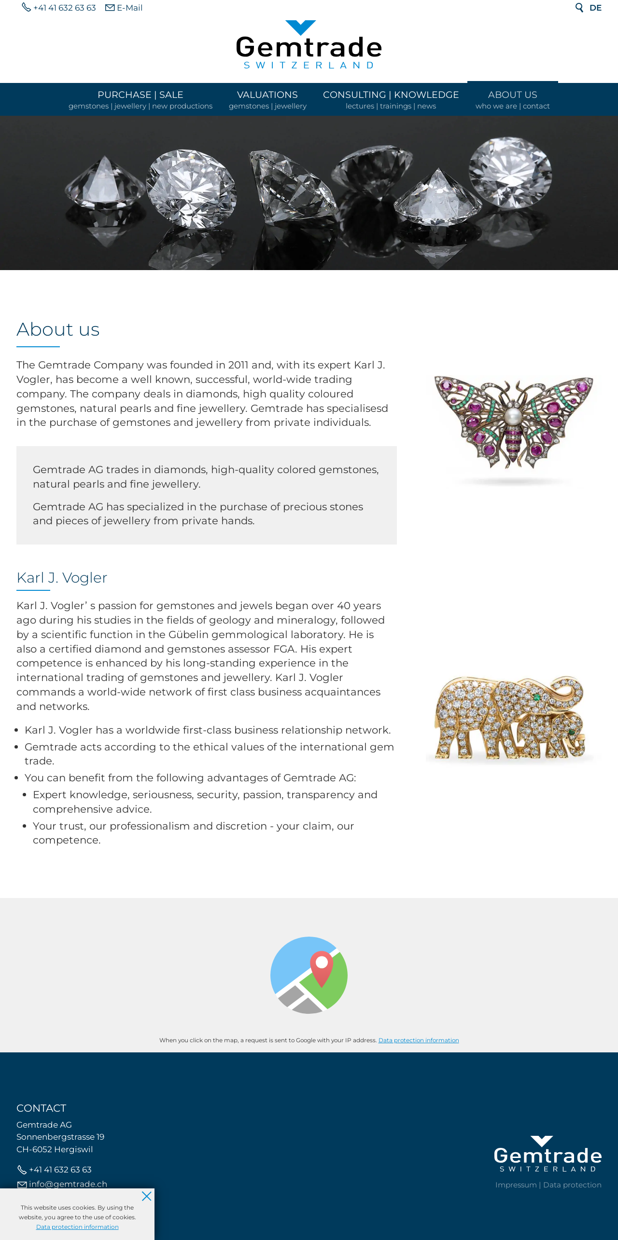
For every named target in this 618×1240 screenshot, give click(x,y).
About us (512, 94)
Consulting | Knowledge (391, 94)
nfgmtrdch (68, 1184)
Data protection (572, 1184)
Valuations (267, 94)
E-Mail (130, 8)
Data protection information (419, 1040)
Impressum (516, 1184)
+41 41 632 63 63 (64, 8)
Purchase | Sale (140, 94)
